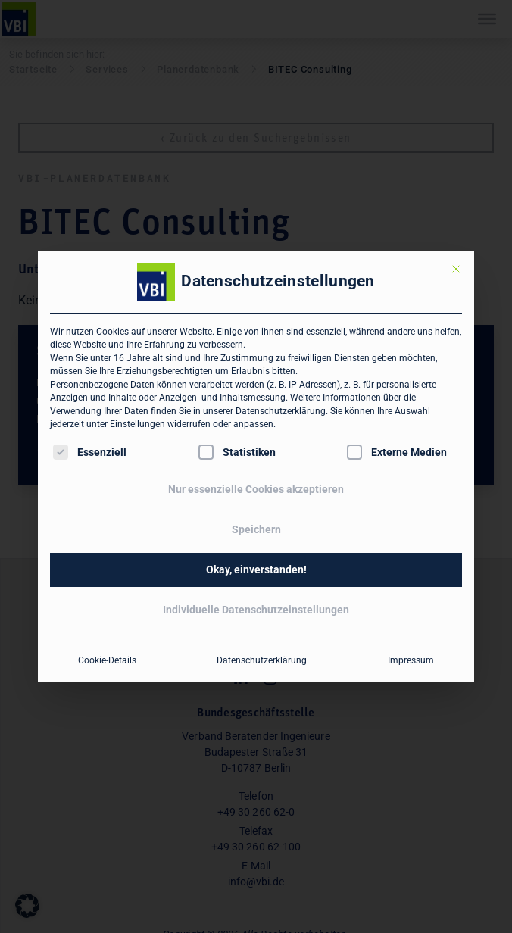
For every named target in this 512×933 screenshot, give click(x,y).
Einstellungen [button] (137, 424)
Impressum (411, 660)
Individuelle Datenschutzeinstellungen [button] (256, 610)
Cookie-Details (107, 660)
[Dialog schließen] (456, 269)
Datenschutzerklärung (281, 411)
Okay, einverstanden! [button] (256, 569)
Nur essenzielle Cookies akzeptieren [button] (256, 489)
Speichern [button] (256, 529)
